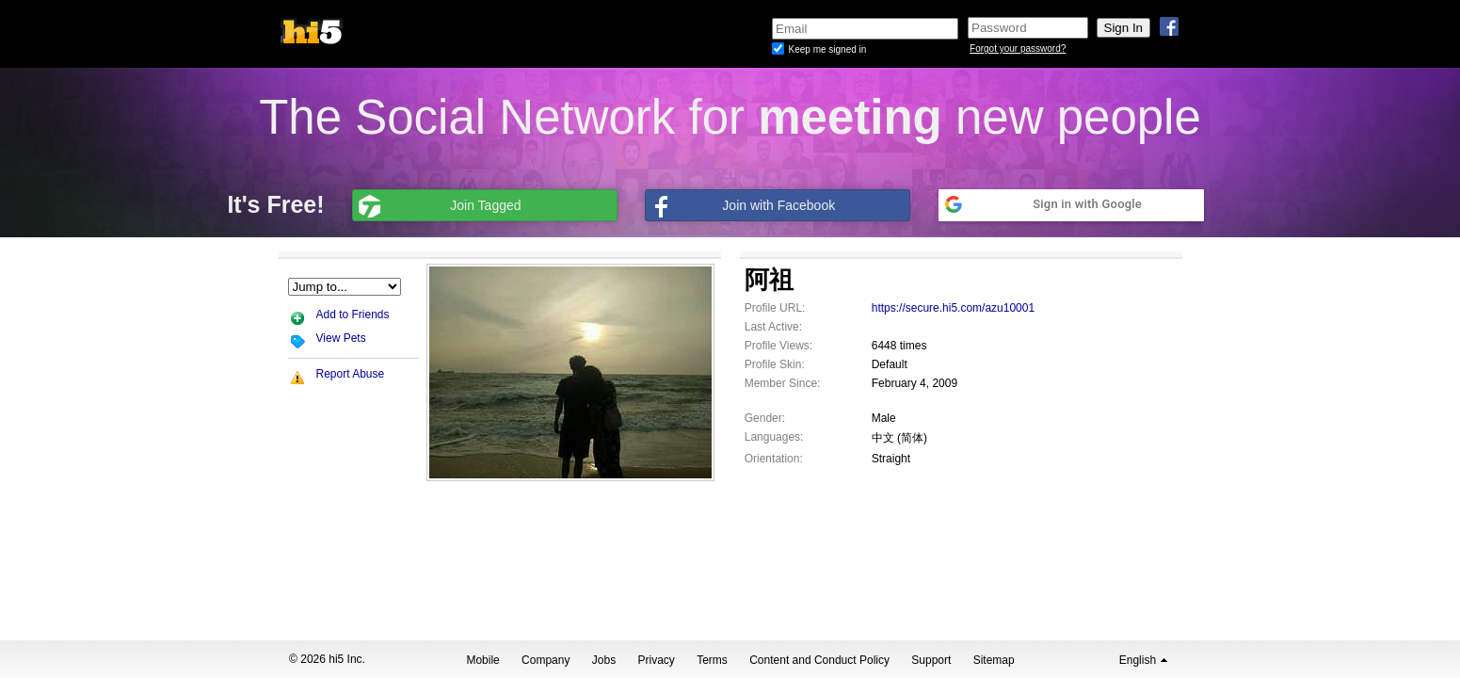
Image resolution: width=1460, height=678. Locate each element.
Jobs (604, 660)
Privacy (656, 660)
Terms (712, 660)
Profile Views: (778, 345)
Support (931, 660)
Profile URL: (775, 308)
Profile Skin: (775, 364)
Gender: (765, 418)
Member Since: (783, 383)
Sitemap (994, 660)
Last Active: (773, 326)
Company (545, 660)
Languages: (774, 437)
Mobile (482, 660)
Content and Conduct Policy (819, 660)
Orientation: (774, 458)
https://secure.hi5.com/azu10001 (953, 308)
